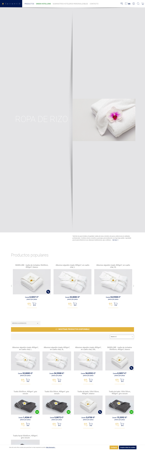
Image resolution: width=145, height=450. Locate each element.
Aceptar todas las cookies (127, 447)
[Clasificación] (122, 337)
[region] (72, 286)
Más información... (50, 447)
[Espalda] (11, 286)
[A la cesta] (34, 304)
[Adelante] (133, 286)
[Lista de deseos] (122, 3)
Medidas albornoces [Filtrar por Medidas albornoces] (25, 323)
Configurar (114, 447)
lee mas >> (115, 240)
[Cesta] (143, 3)
